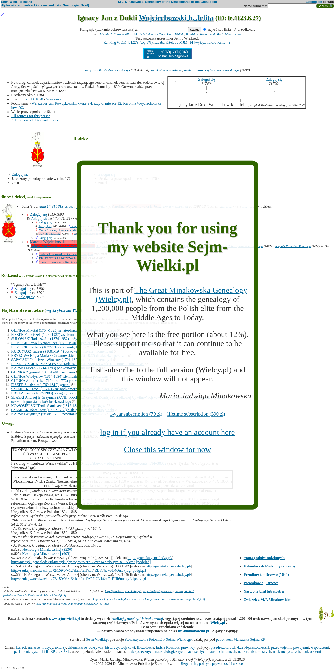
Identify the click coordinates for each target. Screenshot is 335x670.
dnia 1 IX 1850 (31, 99)
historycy (112, 647)
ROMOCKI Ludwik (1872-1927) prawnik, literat (47, 347)
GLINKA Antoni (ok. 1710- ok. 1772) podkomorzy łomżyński (57, 381)
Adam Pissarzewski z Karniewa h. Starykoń (65, 262)
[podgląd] (143, 562)
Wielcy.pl (217, 623)
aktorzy (60, 647)
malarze (34, 647)
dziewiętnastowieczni (253, 647)
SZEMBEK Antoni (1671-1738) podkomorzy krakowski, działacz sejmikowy (69, 389)
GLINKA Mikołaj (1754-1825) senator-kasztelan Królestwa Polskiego (63, 330)
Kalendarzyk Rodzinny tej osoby (270, 566)
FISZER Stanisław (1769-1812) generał (40, 385)
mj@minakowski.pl (193, 631)
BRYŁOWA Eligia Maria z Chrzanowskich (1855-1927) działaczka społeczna (69, 355)
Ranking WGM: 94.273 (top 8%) (128, 42)
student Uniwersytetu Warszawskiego (211, 70)
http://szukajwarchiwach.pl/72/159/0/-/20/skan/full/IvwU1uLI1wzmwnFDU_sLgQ (142, 599)
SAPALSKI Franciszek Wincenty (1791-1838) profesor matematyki (61, 360)
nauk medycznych (286, 651)
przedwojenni (281, 647)
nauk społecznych (140, 651)
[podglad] (199, 599)
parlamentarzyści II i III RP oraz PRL (42, 651)
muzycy (47, 647)
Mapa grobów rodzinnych (264, 558)
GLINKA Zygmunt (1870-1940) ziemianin (43, 372)
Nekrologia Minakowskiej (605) (46, 554)
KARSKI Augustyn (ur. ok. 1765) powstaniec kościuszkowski (57, 414)
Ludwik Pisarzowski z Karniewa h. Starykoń (66, 254)
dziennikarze (77, 647)
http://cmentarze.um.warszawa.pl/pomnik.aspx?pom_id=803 (72, 603)
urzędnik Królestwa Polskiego (107, 70)
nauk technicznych (222, 651)
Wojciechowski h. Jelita (176, 17)
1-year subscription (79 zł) (136, 414)
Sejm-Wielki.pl (97, 639)
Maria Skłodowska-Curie (149, 34)
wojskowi (128, 647)
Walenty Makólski (49, 233)
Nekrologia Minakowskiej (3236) (47, 549)
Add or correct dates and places (34, 120)
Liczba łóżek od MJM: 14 (173, 42)
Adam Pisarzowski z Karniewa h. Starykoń (63, 246)
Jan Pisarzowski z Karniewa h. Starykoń (63, 258)
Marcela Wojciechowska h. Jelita (54, 242)
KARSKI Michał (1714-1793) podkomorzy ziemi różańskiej (56, 368)
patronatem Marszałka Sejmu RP (240, 639)
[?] (230, 42)
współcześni (320, 647)
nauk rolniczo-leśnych (254, 651)
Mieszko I (106, 34)
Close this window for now (167, 449)
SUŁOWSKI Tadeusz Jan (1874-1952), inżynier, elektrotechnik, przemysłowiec (70, 339)
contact (328, 1)
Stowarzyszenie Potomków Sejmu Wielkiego (158, 639)
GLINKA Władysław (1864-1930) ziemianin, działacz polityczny (60, 376)
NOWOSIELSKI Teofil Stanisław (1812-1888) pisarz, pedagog (58, 406)
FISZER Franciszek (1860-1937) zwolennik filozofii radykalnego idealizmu (67, 335)
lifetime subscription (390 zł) (196, 414)
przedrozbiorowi (223, 647)
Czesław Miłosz (123, 34)
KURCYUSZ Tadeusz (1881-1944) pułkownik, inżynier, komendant (62, 351)
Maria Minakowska (228, 34)
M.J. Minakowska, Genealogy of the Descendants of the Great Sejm (167, 1)
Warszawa (53, 99)
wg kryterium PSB (63, 310)
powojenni (301, 647)
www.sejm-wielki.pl (64, 618)
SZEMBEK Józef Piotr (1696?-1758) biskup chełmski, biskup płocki (62, 410)
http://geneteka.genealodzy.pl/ (150, 558)
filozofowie (145, 647)
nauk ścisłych (196, 651)
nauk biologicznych (169, 651)
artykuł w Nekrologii (166, 70)
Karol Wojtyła (175, 34)
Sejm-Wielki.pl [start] (16, 1)
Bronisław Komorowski (200, 34)
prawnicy (188, 647)
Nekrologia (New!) (76, 5)
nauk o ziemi (311, 651)
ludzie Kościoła (167, 647)
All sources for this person (30, 116)
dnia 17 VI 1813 (51, 206)
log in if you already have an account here (167, 432)
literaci (21, 647)
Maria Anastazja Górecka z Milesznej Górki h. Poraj (70, 230)
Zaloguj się (314, 1)
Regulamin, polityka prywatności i (212, 664)
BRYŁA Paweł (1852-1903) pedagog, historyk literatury (53, 393)
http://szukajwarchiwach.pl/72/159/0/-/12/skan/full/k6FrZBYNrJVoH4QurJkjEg (71, 570)
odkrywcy (96, 647)
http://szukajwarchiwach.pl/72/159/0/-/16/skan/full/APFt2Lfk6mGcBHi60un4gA (71, 579)
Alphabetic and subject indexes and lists (31, 5)
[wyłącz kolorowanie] (210, 42)
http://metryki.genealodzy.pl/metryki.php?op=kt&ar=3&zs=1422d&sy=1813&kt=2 (73, 562)
